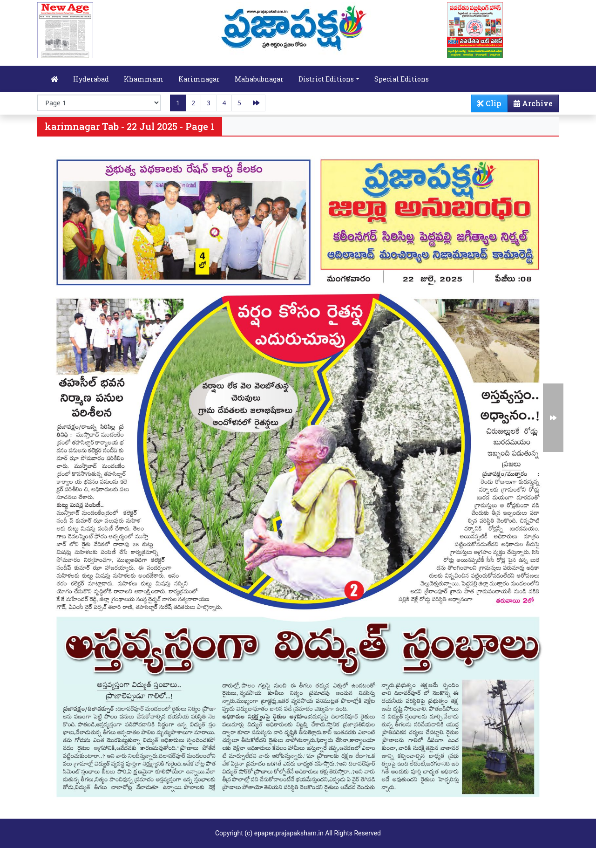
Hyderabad (91, 79)
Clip (489, 103)
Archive (530, 105)
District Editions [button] (326, 79)
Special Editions (401, 79)
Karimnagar (199, 79)
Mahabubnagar (259, 79)
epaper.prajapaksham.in (289, 833)
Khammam (143, 79)
